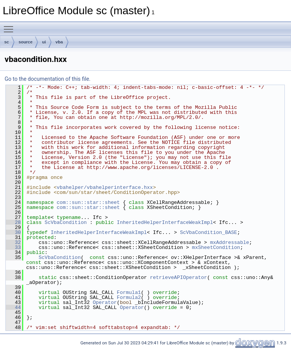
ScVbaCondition (66, 222)
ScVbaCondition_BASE (208, 232)
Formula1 (129, 292)
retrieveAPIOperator (178, 277)
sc (6, 42)
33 (13, 247)
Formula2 (129, 297)
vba (59, 42)
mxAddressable (229, 242)
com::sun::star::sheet (88, 202)
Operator (105, 302)
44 (13, 307)
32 (13, 242)
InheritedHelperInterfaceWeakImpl (165, 222)
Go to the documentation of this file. (48, 79)
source (25, 42)
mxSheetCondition (216, 247)
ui (44, 42)
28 (13, 222)
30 (13, 232)
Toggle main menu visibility (10, 26)
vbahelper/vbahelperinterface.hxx (105, 187)
